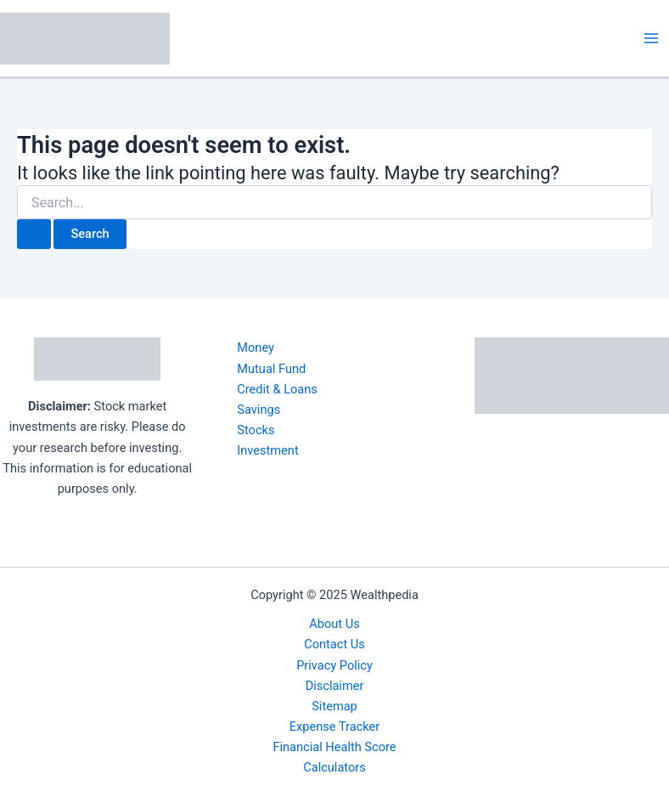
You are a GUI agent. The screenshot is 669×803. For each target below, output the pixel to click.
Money (255, 347)
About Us (334, 623)
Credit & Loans (277, 389)
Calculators (334, 767)
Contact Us (334, 644)
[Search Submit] (34, 234)
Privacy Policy (334, 665)
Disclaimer (335, 685)
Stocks (255, 430)
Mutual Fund (271, 368)
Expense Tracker (334, 726)
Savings (258, 409)
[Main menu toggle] (651, 38)
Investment (267, 450)
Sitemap (334, 706)
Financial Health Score (334, 747)
